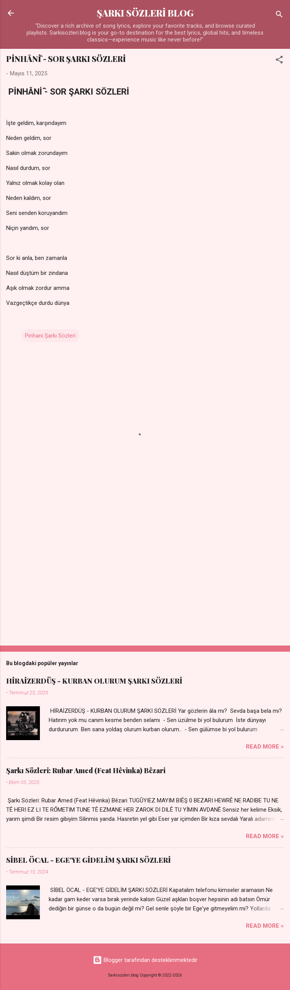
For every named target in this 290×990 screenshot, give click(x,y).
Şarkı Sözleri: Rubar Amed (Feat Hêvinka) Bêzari (85, 770)
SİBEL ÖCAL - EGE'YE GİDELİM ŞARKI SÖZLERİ (88, 860)
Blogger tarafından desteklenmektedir (145, 960)
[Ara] (279, 15)
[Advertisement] (145, 579)
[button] (279, 61)
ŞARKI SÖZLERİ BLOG (145, 13)
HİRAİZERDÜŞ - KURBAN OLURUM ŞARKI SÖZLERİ (94, 681)
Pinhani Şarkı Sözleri (50, 335)
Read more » (265, 746)
